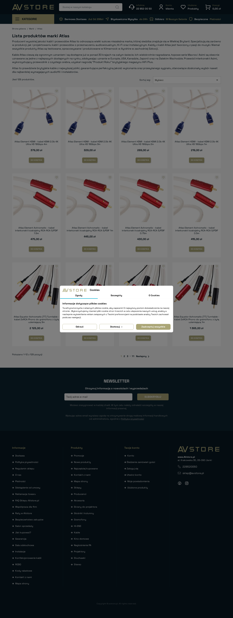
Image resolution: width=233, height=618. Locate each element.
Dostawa (20, 455)
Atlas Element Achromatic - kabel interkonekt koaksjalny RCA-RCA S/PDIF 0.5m (196, 230)
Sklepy (77, 487)
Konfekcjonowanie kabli (28, 558)
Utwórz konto (134, 474)
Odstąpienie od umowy (27, 487)
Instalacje (20, 551)
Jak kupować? (23, 532)
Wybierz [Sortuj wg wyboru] (187, 80)
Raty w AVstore (23, 513)
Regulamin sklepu (24, 468)
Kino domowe (81, 538)
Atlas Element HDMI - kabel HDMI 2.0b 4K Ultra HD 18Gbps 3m (90, 143)
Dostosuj (116, 326)
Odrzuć (79, 326)
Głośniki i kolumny (84, 513)
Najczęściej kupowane (86, 468)
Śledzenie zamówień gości (141, 462)
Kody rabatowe (23, 570)
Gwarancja (20, 538)
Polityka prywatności (26, 462)
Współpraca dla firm (26, 506)
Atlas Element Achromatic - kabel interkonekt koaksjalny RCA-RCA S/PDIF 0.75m (143, 230)
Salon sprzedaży (24, 526)
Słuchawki (79, 558)
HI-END (77, 526)
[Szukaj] (90, 7)
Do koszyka (36, 160)
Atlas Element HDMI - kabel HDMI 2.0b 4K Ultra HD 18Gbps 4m (36, 143)
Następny (143, 356)
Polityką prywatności (132, 418)
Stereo (77, 564)
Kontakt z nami (23, 577)
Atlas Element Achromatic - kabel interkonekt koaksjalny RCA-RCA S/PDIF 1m (90, 229)
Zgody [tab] (78, 295)
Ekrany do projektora (85, 506)
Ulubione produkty (137, 487)
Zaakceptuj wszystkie (153, 326)
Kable (77, 532)
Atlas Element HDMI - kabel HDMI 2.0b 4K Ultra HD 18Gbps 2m (143, 143)
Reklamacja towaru (25, 494)
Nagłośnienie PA (82, 545)
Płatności (20, 481)
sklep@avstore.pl (193, 473)
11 (133, 356)
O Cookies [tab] (154, 295)
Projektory (79, 551)
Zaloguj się (132, 468)
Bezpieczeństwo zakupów (29, 519)
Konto (130, 455)
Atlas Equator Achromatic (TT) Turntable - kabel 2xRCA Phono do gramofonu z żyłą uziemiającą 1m (196, 319)
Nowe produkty (82, 462)
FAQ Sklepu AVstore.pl (27, 500)
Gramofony (80, 519)
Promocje (79, 455)
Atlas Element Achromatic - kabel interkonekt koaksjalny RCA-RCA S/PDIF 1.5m (36, 230)
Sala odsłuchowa (24, 545)
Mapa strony (22, 583)
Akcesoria (79, 500)
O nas (18, 474)
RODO (18, 564)
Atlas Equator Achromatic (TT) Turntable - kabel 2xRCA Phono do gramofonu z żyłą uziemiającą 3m (36, 319)
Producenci (80, 494)
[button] (166, 7)
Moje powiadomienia (138, 481)
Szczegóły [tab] (116, 295)
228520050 (190, 466)
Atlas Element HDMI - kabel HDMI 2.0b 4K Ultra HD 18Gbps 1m (197, 143)
